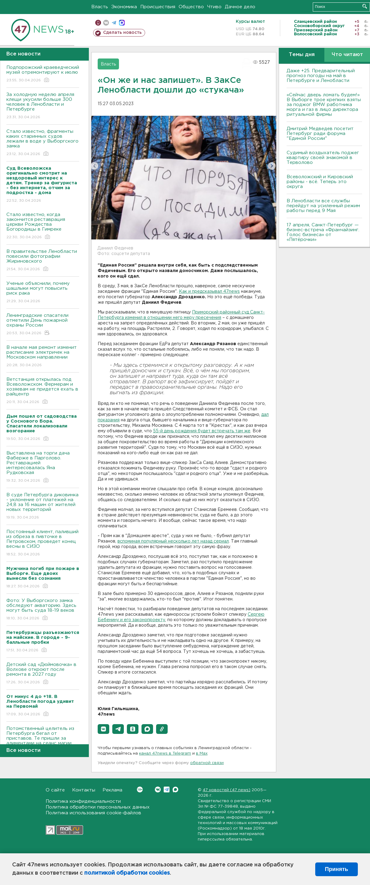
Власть (99, 7)
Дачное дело (240, 7)
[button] (103, 729)
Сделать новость (122, 32)
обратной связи (207, 763)
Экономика (124, 7)
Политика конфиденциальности (83, 801)
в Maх (202, 753)
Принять (336, 869)
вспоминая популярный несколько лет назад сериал (173, 541)
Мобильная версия (98, 23)
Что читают (347, 54)
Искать (364, 6)
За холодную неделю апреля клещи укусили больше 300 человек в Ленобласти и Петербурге (42, 106)
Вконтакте (140, 789)
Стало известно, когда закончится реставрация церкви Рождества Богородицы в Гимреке (42, 226)
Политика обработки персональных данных (98, 807)
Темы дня (302, 54)
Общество (191, 7)
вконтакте (106, 23)
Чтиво (214, 7)
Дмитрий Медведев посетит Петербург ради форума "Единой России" (320, 133)
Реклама (112, 790)
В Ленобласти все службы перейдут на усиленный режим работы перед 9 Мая (323, 206)
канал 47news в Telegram (165, 753)
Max (175, 789)
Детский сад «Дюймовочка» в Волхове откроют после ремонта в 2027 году (42, 674)
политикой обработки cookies (127, 873)
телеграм (114, 23)
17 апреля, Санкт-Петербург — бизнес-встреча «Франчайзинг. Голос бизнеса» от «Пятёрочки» (323, 232)
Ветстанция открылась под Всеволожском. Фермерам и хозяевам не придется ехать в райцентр (42, 391)
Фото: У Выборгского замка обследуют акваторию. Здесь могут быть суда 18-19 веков (42, 610)
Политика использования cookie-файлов (93, 813)
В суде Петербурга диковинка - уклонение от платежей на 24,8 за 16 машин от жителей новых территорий (42, 506)
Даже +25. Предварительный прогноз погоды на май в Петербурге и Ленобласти (321, 76)
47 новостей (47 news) (226, 790)
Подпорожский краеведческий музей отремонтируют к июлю (42, 74)
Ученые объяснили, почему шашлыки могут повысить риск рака (42, 292)
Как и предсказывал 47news (209, 291)
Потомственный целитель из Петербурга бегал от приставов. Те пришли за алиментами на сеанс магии (42, 740)
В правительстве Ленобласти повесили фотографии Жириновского (42, 261)
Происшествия (157, 7)
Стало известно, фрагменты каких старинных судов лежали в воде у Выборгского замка (42, 143)
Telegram (166, 789)
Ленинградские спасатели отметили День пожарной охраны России (42, 324)
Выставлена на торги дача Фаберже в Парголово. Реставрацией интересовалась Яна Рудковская (42, 467)
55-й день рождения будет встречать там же (201, 431)
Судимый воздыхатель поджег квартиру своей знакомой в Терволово (323, 158)
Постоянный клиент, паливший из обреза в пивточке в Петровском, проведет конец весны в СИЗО (42, 543)
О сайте (55, 790)
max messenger (122, 23)
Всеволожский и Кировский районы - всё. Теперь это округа (320, 182)
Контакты (83, 790)
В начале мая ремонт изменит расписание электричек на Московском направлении (42, 356)
